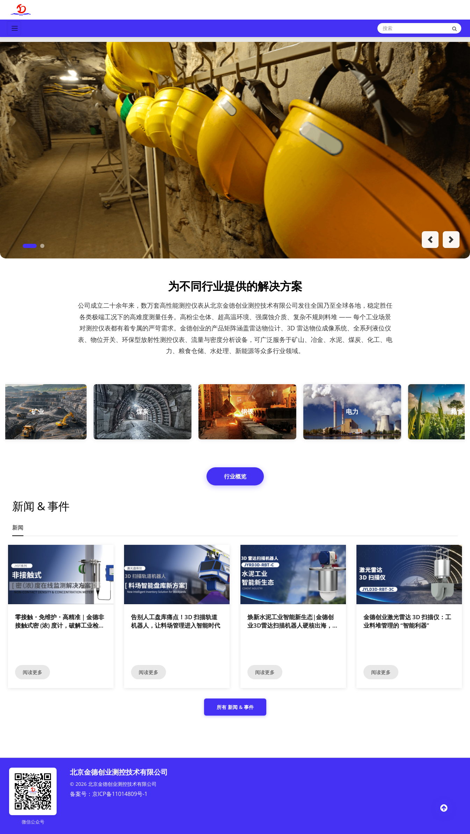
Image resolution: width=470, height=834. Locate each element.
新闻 (17, 527)
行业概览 (235, 476)
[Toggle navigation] (14, 28)
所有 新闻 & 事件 (235, 707)
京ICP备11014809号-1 (119, 794)
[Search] (419, 28)
